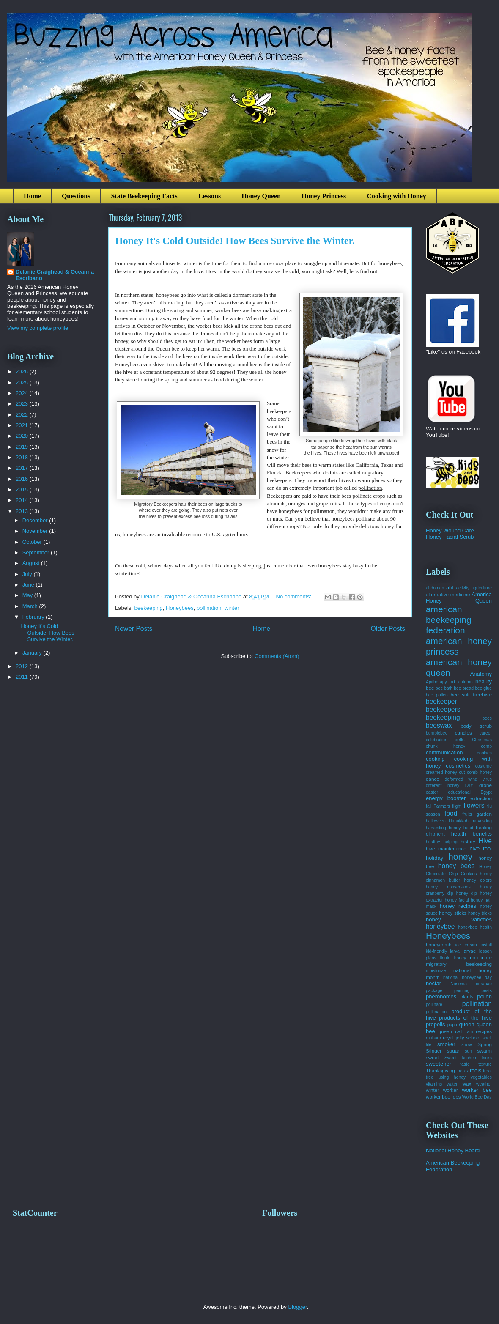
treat (487, 1071)
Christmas (482, 739)
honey (460, 856)
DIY (469, 785)
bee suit (460, 694)
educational (459, 792)
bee (430, 688)
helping (450, 841)
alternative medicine (448, 594)
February (34, 617)
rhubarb (433, 1038)
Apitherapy (436, 682)
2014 (23, 500)
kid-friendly (436, 951)
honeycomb (438, 944)
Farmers (441, 806)
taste (465, 1064)
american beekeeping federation (449, 619)
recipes (484, 1031)
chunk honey (445, 746)
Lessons (209, 196)
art (452, 681)
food (450, 813)
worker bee (477, 1090)
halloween (436, 821)
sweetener (438, 1064)
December (35, 520)
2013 (23, 511)
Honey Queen (261, 196)
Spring (484, 1044)
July (28, 574)
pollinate (434, 1004)
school (473, 1037)
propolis (435, 1024)
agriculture (482, 588)
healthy (433, 841)
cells (459, 739)
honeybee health (475, 927)
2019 (23, 447)
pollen (484, 996)
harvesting (482, 821)
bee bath (444, 688)
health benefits (471, 834)
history (468, 841)
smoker (446, 1044)
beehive (482, 694)
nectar (433, 983)
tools (475, 1070)
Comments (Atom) (277, 656)
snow (466, 1044)
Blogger (297, 1307)
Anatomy (481, 674)
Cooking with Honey (396, 196)
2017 (23, 468)
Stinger (433, 1050)
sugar (453, 1050)
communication (444, 752)
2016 (23, 479)
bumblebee (436, 733)
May (28, 595)
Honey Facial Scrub (450, 537)
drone (485, 785)
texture (485, 1064)
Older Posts (388, 628)
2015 (23, 489)
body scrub (476, 726)
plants (466, 996)
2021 (23, 425)
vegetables (481, 1077)
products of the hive (465, 1017)
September (36, 552)
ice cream (466, 945)
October (33, 542)
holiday (434, 858)
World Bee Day (477, 1097)
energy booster (446, 798)
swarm (484, 1050)
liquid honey (453, 958)
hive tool (480, 848)
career (486, 733)
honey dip (466, 893)
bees (487, 718)
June (29, 584)
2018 (23, 457)
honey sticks (452, 913)
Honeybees (180, 608)
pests (486, 990)
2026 (23, 371)
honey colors (478, 880)
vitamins (434, 1084)
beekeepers (443, 709)
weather (484, 1084)
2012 (23, 666)
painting (461, 990)
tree (429, 1077)
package (434, 990)
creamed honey (441, 772)
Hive (485, 840)
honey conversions (448, 887)
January (33, 653)
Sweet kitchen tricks (468, 1057)
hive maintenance (446, 848)
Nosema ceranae (471, 983)
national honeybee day (467, 977)
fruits (467, 814)
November (35, 531)
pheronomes (441, 996)
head (468, 827)
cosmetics (458, 765)
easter (432, 792)
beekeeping (148, 608)
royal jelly (453, 1037)
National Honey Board (453, 1150)
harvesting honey (443, 827)
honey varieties (459, 919)
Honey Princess (324, 196)
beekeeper (441, 701)
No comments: (294, 596)
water (452, 1084)
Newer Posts (133, 628)
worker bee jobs (443, 1096)
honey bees (456, 865)
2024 (23, 393)
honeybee (440, 926)
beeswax (439, 725)
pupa (452, 1024)
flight (456, 806)
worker (450, 1090)
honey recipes (458, 906)
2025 (23, 382)
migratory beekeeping (459, 964)
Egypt (486, 792)
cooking (435, 759)
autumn (465, 682)
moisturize (436, 970)
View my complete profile (37, 328)
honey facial (457, 900)
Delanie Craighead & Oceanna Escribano (55, 275)
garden (484, 814)
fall (428, 806)
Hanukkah (459, 821)
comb (486, 746)
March (30, 606)
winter (232, 608)
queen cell (450, 1031)
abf (450, 587)
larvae (469, 951)
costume (483, 766)
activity (462, 588)
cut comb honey (475, 772)
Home (32, 196)
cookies (484, 753)
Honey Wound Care (450, 530)
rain (469, 1031)
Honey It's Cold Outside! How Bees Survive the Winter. (235, 240)
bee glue (483, 688)
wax (466, 1083)
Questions (76, 196)
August (31, 563)
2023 (23, 403)
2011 (23, 677)
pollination (209, 608)
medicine (481, 957)
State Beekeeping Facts (144, 196)
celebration (436, 739)
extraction (481, 798)
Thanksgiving (440, 1070)
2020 (23, 436)
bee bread (464, 688)
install (486, 945)
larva (455, 951)
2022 (23, 414)
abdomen (435, 588)
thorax (462, 1071)
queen (466, 1024)
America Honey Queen (459, 597)
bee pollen (437, 695)
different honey (442, 785)
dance (432, 778)
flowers (473, 805)
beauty (483, 681)
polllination (436, 1011)
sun (468, 1051)
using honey (452, 1077)
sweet (432, 1057)
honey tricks (480, 913)
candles (463, 732)
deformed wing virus (468, 779)
